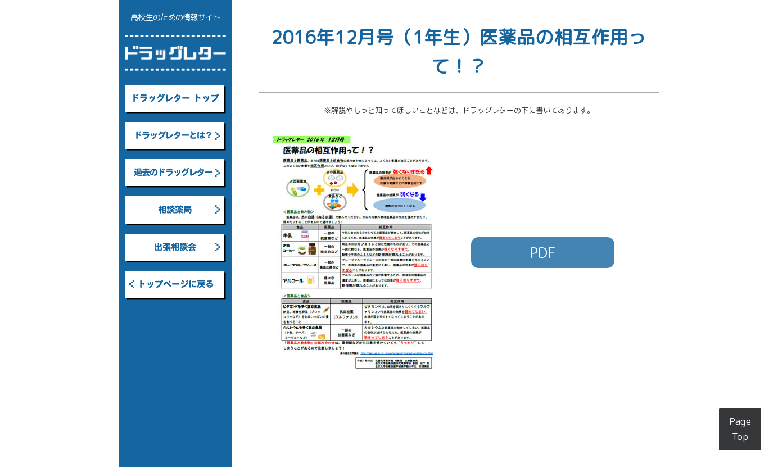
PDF (543, 252)
